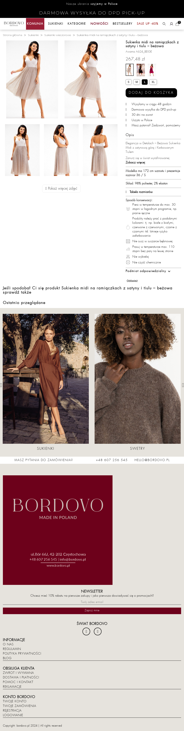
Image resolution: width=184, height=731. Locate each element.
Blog (7, 658)
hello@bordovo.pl (152, 460)
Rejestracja (12, 710)
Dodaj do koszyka (151, 93)
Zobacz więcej (135, 162)
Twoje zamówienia (19, 706)
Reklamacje (12, 686)
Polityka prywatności (22, 653)
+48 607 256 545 (112, 460)
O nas (8, 644)
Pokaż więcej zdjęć (61, 189)
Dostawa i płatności (21, 677)
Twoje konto (15, 701)
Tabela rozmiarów (139, 192)
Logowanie (13, 715)
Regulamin (12, 649)
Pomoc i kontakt (18, 682)
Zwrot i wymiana (18, 673)
